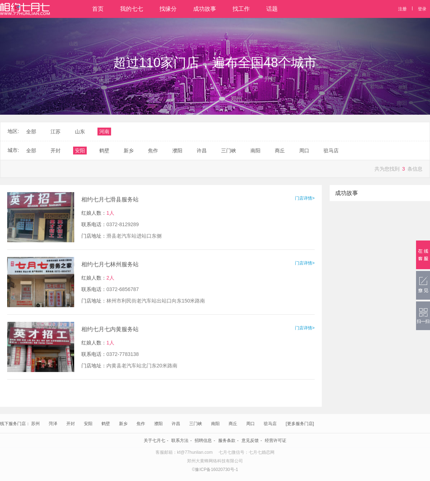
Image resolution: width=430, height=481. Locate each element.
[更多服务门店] (300, 423)
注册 (402, 8)
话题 (272, 9)
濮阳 (158, 423)
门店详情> (305, 198)
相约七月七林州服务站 (110, 264)
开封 (70, 423)
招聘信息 (203, 440)
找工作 (241, 9)
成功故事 (204, 9)
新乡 (123, 423)
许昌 (176, 423)
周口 (250, 423)
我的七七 (131, 9)
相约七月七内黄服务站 (110, 329)
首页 (98, 9)
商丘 (233, 423)
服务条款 (226, 440)
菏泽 (53, 423)
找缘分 (168, 9)
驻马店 (270, 423)
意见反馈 (250, 440)
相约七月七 (25, 9)
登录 (422, 8)
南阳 (215, 423)
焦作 (141, 423)
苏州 (35, 423)
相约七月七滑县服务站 (110, 199)
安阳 (88, 423)
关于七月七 (154, 440)
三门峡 (195, 423)
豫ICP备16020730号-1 (216, 469)
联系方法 (179, 440)
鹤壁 (105, 423)
